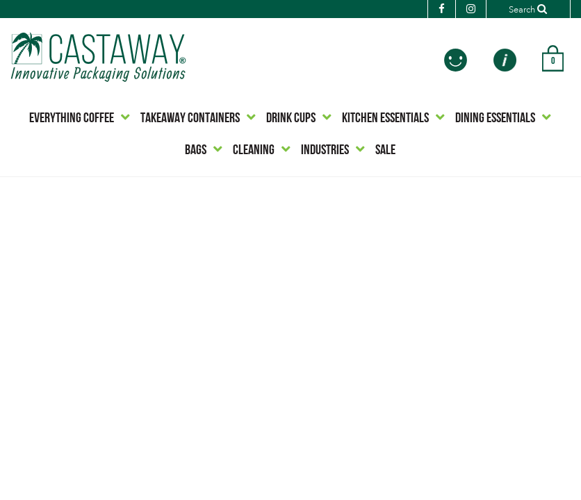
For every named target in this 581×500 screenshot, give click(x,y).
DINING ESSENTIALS (495, 119)
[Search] (523, 9)
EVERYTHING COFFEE (71, 119)
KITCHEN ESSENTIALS (385, 119)
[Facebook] (431, 9)
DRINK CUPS (291, 119)
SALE (385, 151)
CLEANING (254, 151)
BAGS (195, 151)
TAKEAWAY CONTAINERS (190, 119)
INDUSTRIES (325, 151)
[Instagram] (460, 9)
